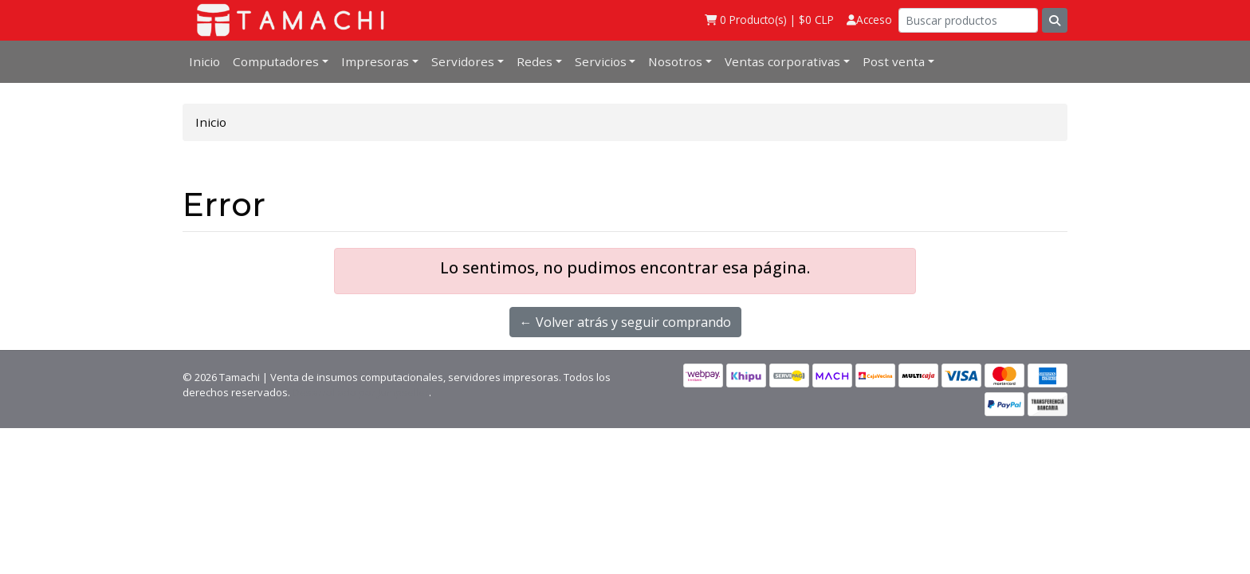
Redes (534, 61)
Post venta (894, 61)
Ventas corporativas (782, 61)
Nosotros (675, 61)
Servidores (462, 61)
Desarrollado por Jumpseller (361, 392)
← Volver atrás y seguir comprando (625, 322)
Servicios (601, 61)
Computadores (276, 61)
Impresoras (375, 61)
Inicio (204, 61)
